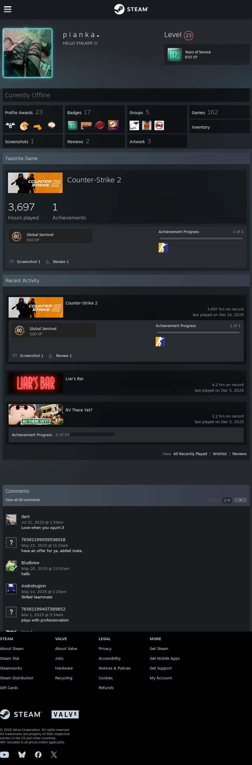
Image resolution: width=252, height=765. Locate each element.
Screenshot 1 (28, 261)
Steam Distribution (17, 677)
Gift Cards (9, 687)
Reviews (239, 453)
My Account (161, 677)
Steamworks (11, 668)
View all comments (23, 500)
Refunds (106, 687)
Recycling (63, 677)
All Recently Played (190, 453)
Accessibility (110, 658)
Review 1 (61, 261)
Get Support (161, 668)
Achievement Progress (179, 231)
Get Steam (159, 648)
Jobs (59, 658)
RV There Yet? (79, 409)
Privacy (105, 648)
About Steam (12, 648)
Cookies (106, 677)
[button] (207, 34)
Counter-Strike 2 (94, 179)
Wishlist (220, 453)
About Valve (66, 648)
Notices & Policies (115, 668)
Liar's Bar (75, 378)
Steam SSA (9, 658)
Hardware (64, 668)
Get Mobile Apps (165, 658)
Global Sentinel (40, 234)
